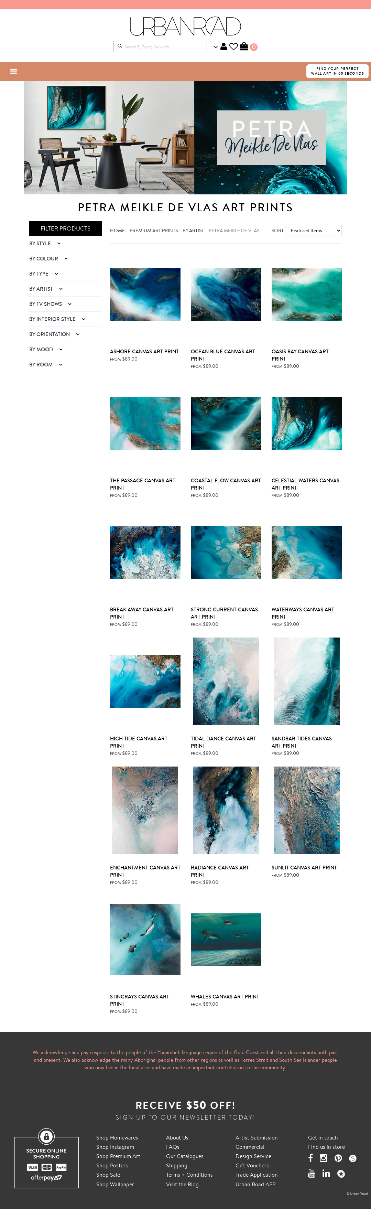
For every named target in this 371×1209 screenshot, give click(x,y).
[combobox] (160, 46)
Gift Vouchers (252, 1165)
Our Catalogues (185, 1156)
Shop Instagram (115, 1147)
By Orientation (50, 334)
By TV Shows (46, 304)
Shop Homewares (117, 1137)
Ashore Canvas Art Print (144, 351)
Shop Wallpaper (115, 1184)
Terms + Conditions (189, 1174)
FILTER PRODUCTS (65, 228)
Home (117, 230)
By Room (41, 364)
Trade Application (257, 1174)
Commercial (250, 1147)
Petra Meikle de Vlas (234, 230)
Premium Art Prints (154, 230)
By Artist (41, 288)
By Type (39, 273)
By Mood (41, 349)
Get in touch (323, 1137)
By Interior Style (53, 319)
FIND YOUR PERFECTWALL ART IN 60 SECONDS (337, 71)
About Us (177, 1137)
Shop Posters (112, 1165)
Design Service (253, 1156)
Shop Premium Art (118, 1156)
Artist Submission (257, 1137)
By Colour (44, 258)
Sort (276, 230)
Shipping (176, 1165)
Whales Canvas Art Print (225, 996)
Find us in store (326, 1147)
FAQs (172, 1147)
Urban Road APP (255, 1184)
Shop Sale (108, 1174)
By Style (40, 243)
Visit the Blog (182, 1184)
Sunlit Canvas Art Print (304, 867)
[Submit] (119, 46)
